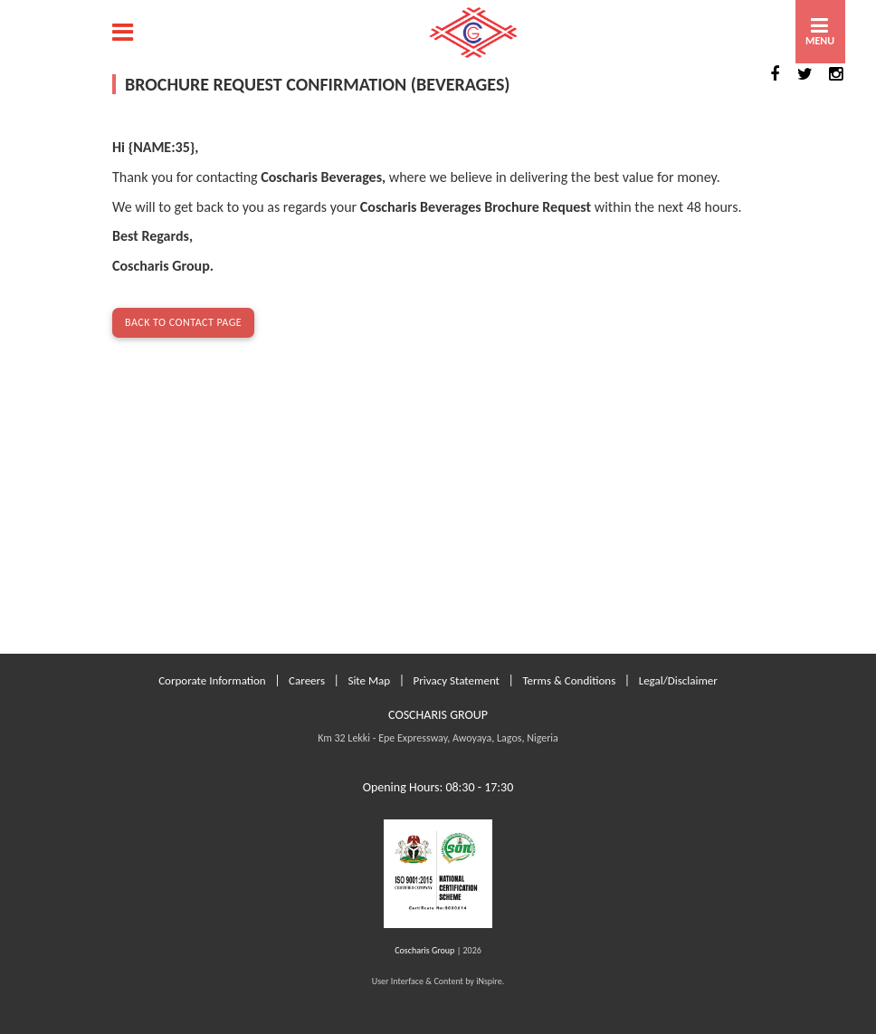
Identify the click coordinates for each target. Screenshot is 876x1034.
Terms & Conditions (568, 680)
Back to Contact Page (183, 322)
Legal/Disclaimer (678, 680)
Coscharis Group (424, 950)
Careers (307, 680)
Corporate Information (212, 680)
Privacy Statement (457, 680)
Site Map (369, 680)
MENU (819, 40)
